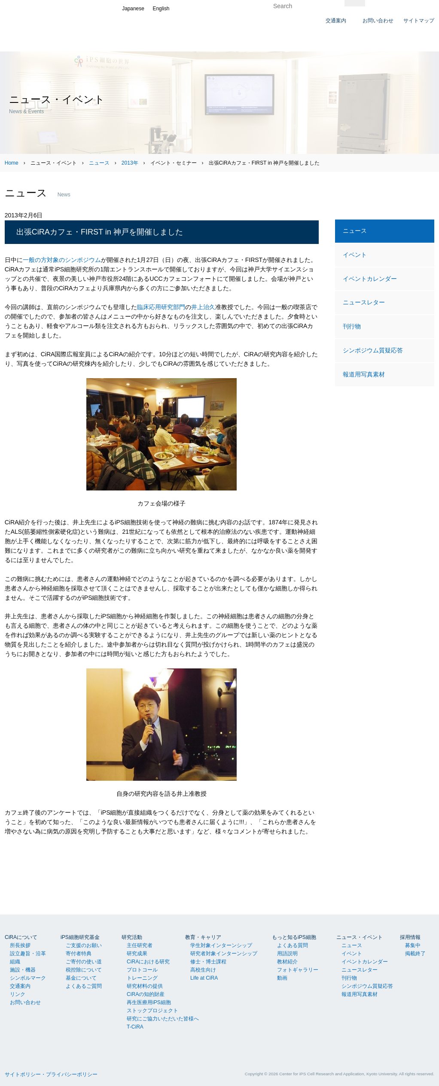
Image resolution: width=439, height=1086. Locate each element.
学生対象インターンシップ (221, 945)
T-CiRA (135, 1027)
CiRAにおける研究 (148, 962)
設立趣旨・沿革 (28, 954)
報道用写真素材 (364, 374)
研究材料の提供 (145, 986)
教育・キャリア (203, 937)
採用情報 (410, 937)
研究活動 (132, 937)
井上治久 (203, 307)
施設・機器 (23, 970)
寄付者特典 (78, 954)
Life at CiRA (204, 978)
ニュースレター (364, 302)
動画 (282, 978)
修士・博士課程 (208, 962)
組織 (15, 962)
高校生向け (203, 970)
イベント (355, 254)
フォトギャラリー (297, 970)
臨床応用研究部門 (161, 307)
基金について (81, 978)
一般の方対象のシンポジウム (62, 259)
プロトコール (142, 970)
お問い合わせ (25, 1002)
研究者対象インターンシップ (223, 954)
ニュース (99, 163)
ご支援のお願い (84, 945)
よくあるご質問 (84, 986)
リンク (17, 994)
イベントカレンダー (370, 278)
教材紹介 (287, 962)
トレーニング (142, 978)
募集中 (413, 945)
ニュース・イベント (359, 937)
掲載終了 (415, 954)
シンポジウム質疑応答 (373, 350)
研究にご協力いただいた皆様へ (163, 1019)
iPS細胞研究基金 (80, 937)
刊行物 (352, 326)
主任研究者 (139, 945)
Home (11, 163)
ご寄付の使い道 (84, 962)
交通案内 (20, 986)
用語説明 (287, 954)
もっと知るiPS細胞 (294, 937)
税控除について (84, 970)
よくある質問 (292, 945)
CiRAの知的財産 (146, 994)
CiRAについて (21, 937)
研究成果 (137, 954)
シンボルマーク (28, 978)
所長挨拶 (20, 945)
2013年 (130, 163)
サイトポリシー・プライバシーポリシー (51, 1074)
